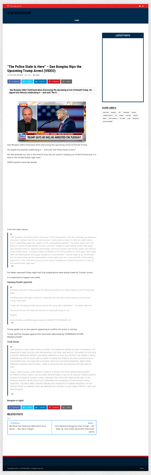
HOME (77, 20)
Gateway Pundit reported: (19, 282)
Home (142, 468)
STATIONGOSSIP (19, 13)
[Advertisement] (51, 44)
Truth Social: (13, 341)
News (37, 75)
